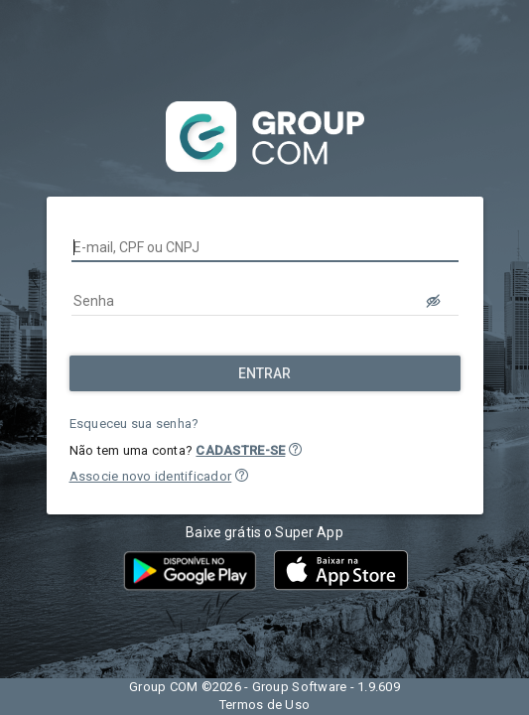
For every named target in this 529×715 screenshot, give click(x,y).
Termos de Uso (264, 704)
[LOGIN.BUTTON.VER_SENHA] (435, 301)
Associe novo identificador (150, 476)
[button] (295, 449)
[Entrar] (265, 373)
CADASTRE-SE (240, 450)
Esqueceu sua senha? (134, 423)
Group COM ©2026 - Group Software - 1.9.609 (264, 686)
